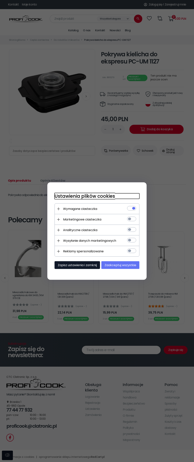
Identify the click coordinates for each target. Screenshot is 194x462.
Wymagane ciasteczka (79, 208)
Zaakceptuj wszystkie (121, 265)
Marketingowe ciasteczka (81, 219)
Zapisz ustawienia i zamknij (76, 265)
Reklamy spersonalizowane (82, 251)
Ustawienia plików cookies (83, 196)
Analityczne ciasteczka (79, 230)
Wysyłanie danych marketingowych (88, 240)
